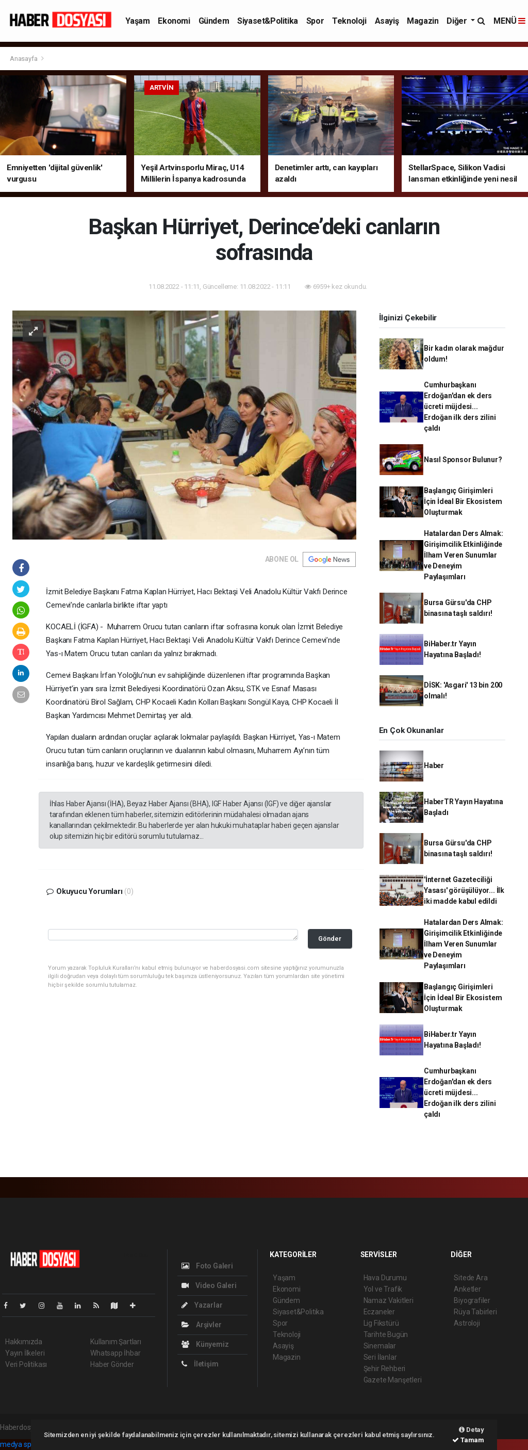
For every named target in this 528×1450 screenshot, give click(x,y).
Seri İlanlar (380, 1357)
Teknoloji (349, 21)
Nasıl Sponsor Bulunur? (463, 459)
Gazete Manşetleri (393, 1380)
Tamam (468, 1440)
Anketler (467, 1289)
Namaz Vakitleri (389, 1300)
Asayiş (387, 21)
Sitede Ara (470, 1278)
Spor (315, 21)
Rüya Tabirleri (475, 1312)
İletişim (200, 1364)
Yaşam (137, 21)
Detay (471, 1429)
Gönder (329, 938)
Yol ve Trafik (383, 1289)
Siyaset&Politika (267, 21)
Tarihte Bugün (386, 1334)
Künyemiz (205, 1344)
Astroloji (467, 1323)
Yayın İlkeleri (24, 1353)
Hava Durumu (385, 1278)
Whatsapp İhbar (115, 1353)
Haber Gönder (112, 1364)
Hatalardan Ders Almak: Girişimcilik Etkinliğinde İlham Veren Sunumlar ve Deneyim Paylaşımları (463, 555)
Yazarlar (202, 1305)
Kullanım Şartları (115, 1342)
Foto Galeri (207, 1266)
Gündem (214, 21)
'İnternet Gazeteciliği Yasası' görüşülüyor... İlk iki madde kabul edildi (464, 890)
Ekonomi (174, 21)
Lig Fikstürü (381, 1323)
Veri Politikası (26, 1364)
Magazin (422, 21)
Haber (434, 765)
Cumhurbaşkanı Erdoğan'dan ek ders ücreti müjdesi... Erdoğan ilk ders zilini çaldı (460, 406)
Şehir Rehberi (385, 1368)
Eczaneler (379, 1312)
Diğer (458, 21)
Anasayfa (24, 58)
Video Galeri (209, 1285)
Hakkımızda (23, 1342)
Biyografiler (472, 1300)
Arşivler (201, 1325)
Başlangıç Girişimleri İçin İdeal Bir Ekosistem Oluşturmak (463, 501)
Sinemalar (380, 1346)
